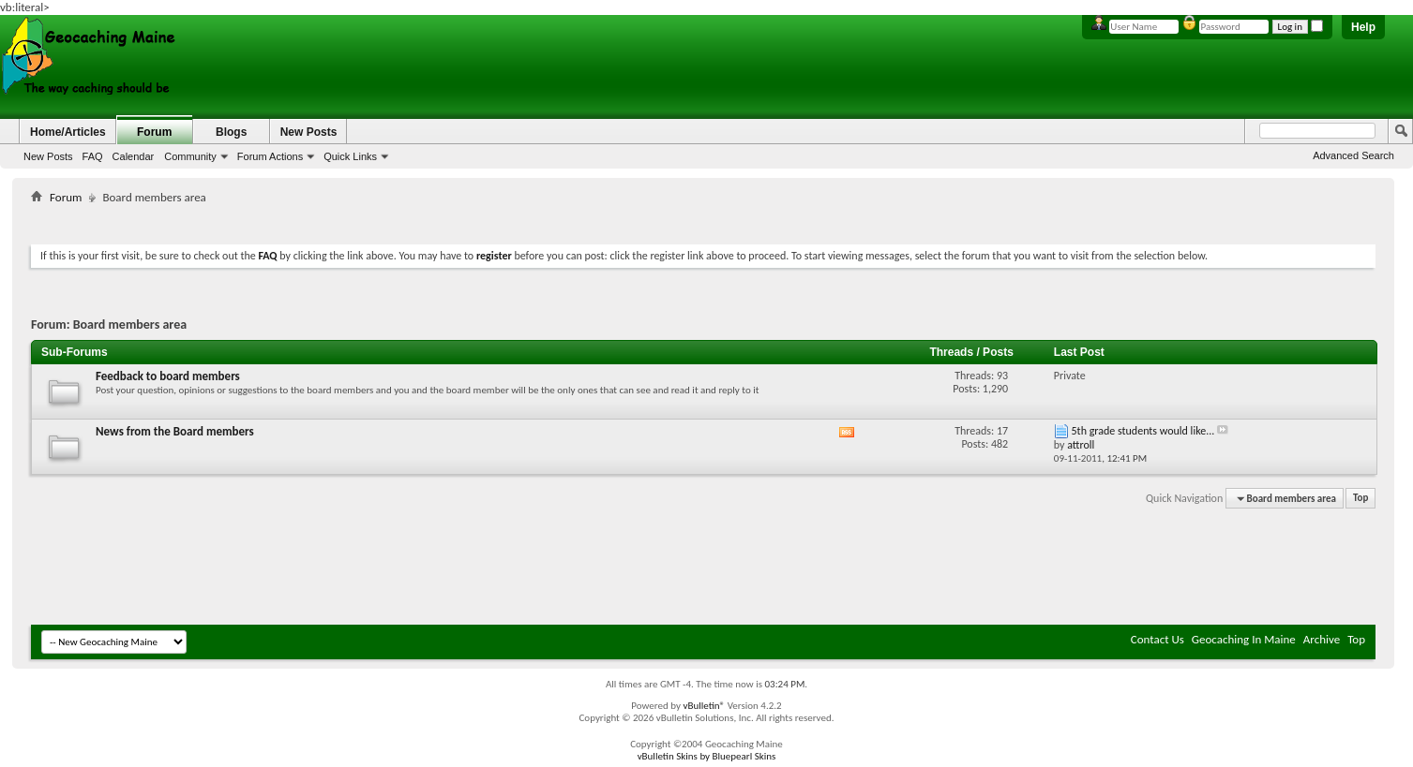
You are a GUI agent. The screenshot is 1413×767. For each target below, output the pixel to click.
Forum (154, 132)
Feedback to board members (168, 376)
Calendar (134, 156)
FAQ (93, 156)
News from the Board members (175, 431)
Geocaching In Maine (1244, 639)
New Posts (48, 156)
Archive (1321, 639)
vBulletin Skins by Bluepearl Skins (707, 756)
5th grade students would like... (1143, 430)
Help (1363, 27)
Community (190, 156)
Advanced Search (1353, 155)
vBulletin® (704, 706)
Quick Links (350, 156)
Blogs (231, 132)
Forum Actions (270, 156)
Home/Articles (68, 132)
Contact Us (1157, 639)
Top (1360, 499)
